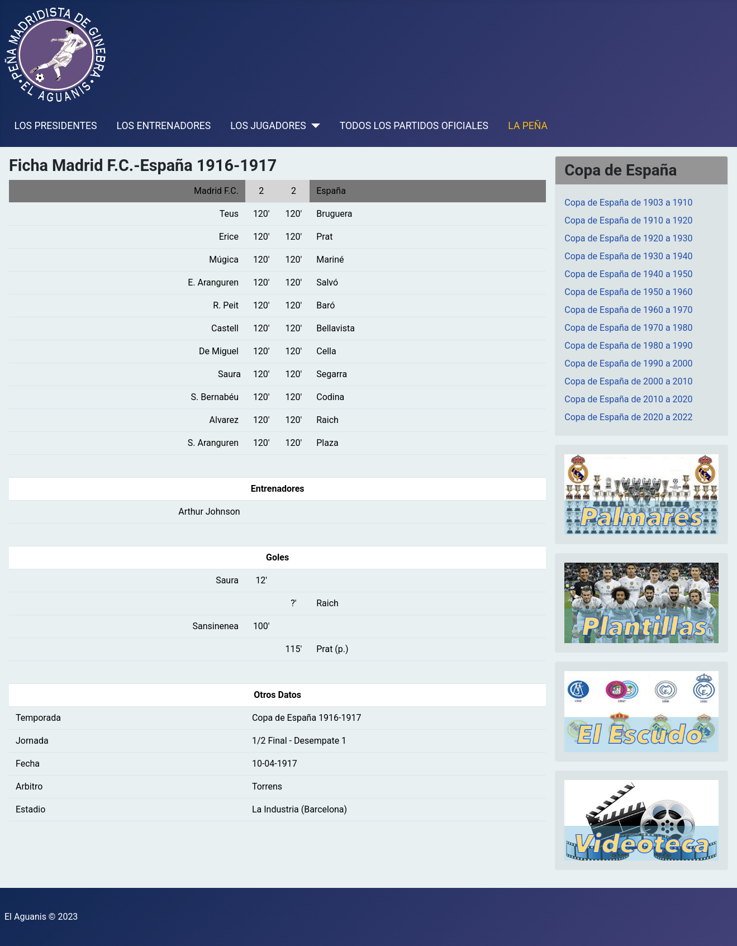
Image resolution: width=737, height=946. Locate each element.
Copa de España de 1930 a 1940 (628, 256)
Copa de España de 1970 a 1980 (628, 327)
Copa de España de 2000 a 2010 (628, 381)
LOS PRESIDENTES (56, 125)
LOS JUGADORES (268, 125)
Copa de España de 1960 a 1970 (628, 310)
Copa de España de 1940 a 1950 (628, 274)
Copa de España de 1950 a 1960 (628, 292)
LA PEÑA (528, 125)
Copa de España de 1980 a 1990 (628, 345)
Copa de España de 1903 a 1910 (628, 202)
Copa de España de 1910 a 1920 (628, 220)
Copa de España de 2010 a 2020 (628, 399)
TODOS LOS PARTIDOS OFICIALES (414, 125)
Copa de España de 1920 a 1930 (628, 238)
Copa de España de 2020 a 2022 (628, 417)
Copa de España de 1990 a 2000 (628, 363)
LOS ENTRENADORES (164, 125)
